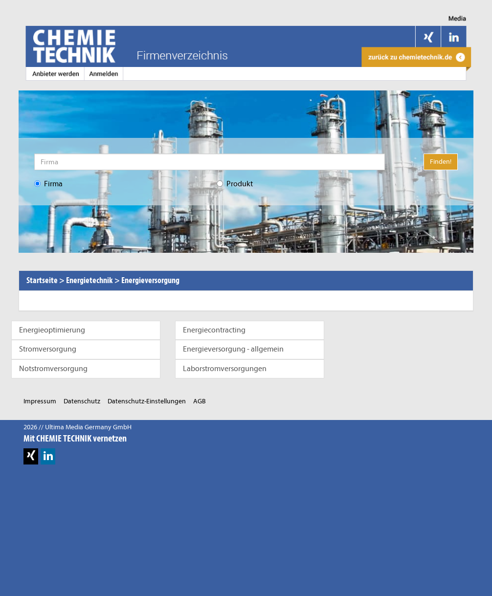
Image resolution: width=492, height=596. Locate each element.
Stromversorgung (47, 349)
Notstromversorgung (53, 368)
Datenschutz (82, 401)
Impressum (39, 401)
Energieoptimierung (52, 330)
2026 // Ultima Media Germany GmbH (77, 427)
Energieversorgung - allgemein (233, 349)
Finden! (440, 161)
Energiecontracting (214, 330)
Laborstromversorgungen (225, 368)
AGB (199, 401)
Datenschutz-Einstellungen (147, 401)
